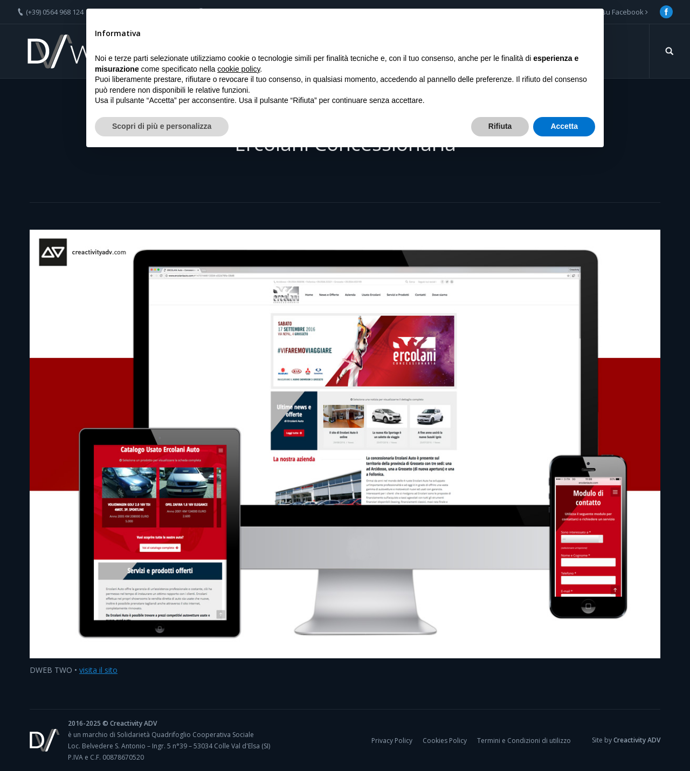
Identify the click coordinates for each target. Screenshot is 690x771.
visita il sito (98, 670)
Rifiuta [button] (500, 126)
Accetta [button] (564, 126)
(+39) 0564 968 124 (55, 12)
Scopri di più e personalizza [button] (161, 126)
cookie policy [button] (238, 69)
